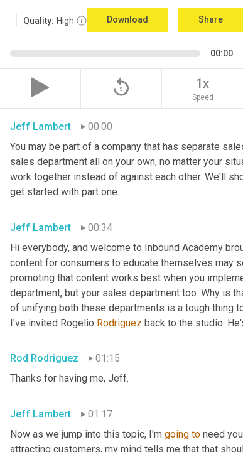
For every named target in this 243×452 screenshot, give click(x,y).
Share (210, 19)
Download (127, 19)
